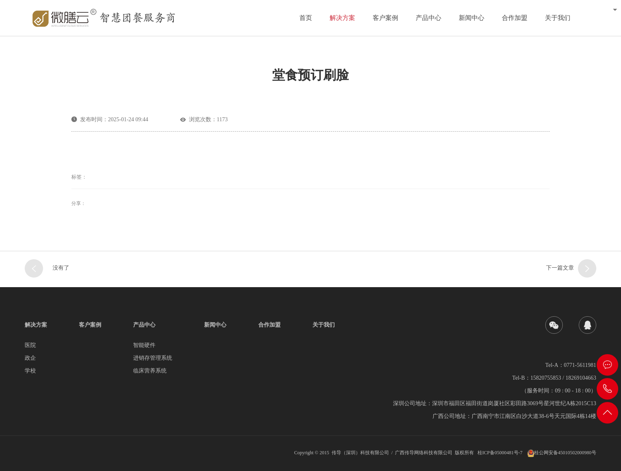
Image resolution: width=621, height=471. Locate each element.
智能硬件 (144, 345)
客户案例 (385, 17)
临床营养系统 (150, 371)
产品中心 (428, 17)
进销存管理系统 (152, 358)
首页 (305, 17)
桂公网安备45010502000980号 (565, 452)
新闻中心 (471, 17)
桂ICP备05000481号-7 (500, 452)
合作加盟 (514, 17)
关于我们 (557, 17)
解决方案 (342, 17)
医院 (30, 345)
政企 (30, 358)
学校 (30, 371)
